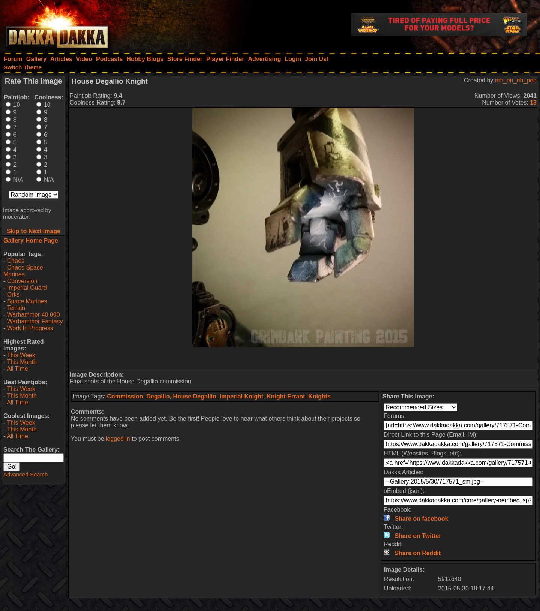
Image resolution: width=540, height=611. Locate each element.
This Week (21, 355)
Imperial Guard (27, 288)
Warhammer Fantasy (35, 321)
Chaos (15, 261)
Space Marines (27, 301)
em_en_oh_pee (516, 80)
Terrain (16, 308)
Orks (13, 294)
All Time (17, 368)
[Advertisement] (303, 358)
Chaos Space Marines (23, 270)
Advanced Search (25, 474)
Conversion (22, 281)
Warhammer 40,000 (33, 314)
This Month (21, 362)
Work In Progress (30, 328)
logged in (118, 439)
